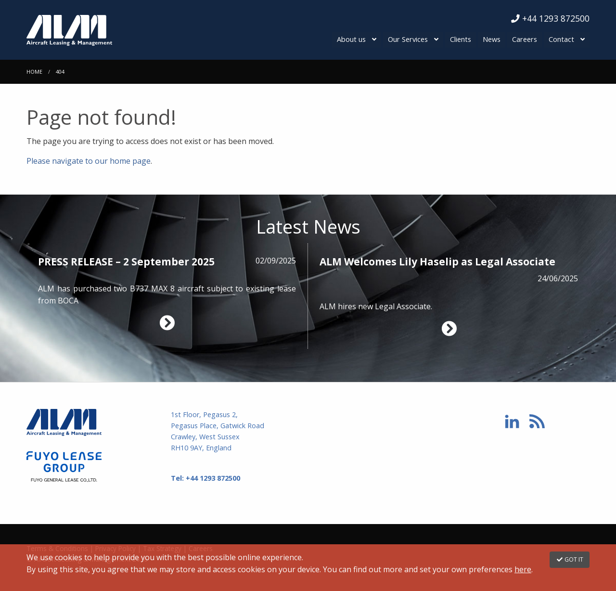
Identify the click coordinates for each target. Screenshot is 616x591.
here (522, 569)
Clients (461, 39)
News (492, 39)
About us (353, 39)
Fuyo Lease (91, 466)
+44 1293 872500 (550, 18)
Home (34, 71)
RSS (537, 421)
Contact (561, 39)
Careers (525, 39)
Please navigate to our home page (88, 160)
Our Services (409, 39)
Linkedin (512, 421)
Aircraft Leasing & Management (107, 29)
